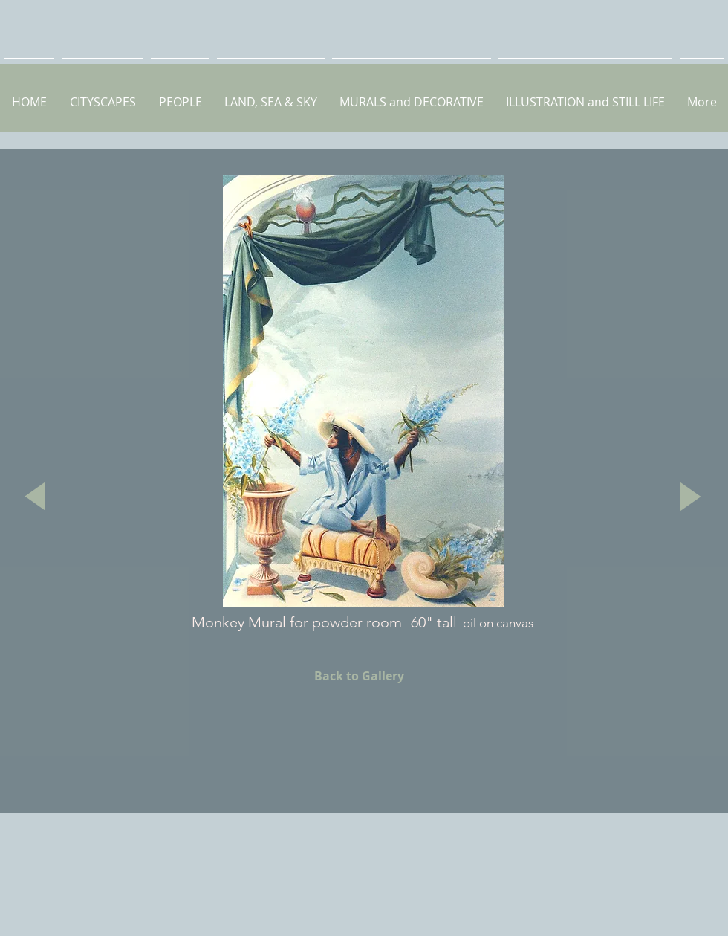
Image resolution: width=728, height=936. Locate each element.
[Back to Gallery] (359, 676)
